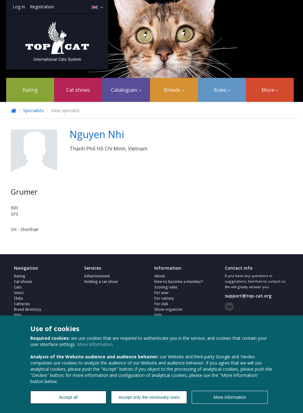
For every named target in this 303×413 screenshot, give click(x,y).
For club (161, 303)
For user (161, 292)
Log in (19, 7)
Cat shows (78, 89)
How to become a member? (178, 281)
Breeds (174, 89)
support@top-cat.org (248, 296)
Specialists (33, 110)
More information (95, 344)
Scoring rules (165, 287)
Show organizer (168, 309)
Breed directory (27, 309)
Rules (222, 89)
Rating (30, 89)
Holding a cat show (101, 281)
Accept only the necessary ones (149, 397)
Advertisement (97, 276)
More (270, 89)
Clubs (18, 298)
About (159, 276)
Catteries (22, 303)
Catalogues (126, 89)
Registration (42, 7)
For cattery (164, 298)
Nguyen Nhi (97, 134)
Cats (18, 287)
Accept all (68, 397)
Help (18, 315)
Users (19, 292)
